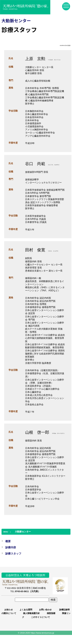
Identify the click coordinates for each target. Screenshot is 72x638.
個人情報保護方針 (31, 613)
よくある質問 (26, 609)
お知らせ (8, 609)
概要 (8, 541)
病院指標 (51, 613)
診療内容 (10, 547)
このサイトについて (40, 617)
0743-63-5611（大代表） (27, 591)
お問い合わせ (45, 609)
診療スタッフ (13, 553)
